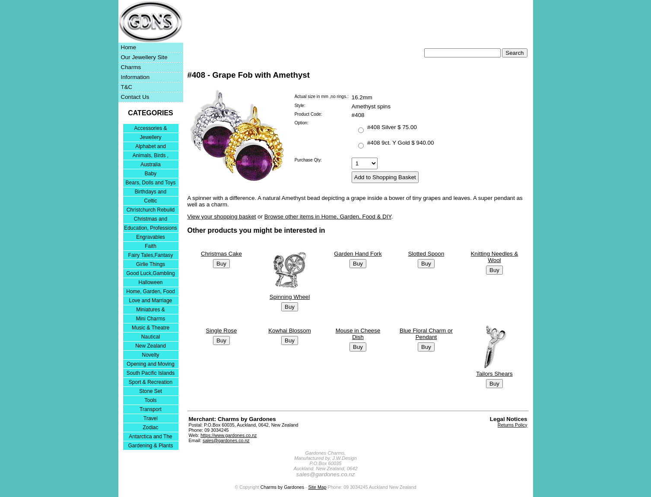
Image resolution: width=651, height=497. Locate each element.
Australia (150, 164)
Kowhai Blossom (289, 330)
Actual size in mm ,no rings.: (322, 96)
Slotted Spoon (426, 253)
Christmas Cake (221, 253)
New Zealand (150, 346)
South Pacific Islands (151, 373)
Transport (151, 409)
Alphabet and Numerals (150, 147)
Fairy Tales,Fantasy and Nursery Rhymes (150, 256)
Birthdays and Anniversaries (150, 192)
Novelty (150, 355)
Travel (150, 418)
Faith (150, 246)
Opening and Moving (151, 364)
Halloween (150, 282)
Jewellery (150, 137)
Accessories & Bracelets (150, 129)
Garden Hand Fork (357, 253)
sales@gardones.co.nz (226, 440)
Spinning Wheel (290, 297)
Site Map (317, 487)
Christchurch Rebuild (151, 210)
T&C (127, 87)
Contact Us (135, 97)
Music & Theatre (150, 328)
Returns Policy (512, 424)
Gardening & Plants (150, 446)
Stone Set (150, 391)
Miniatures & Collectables (150, 310)
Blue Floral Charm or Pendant (426, 333)
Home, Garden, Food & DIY (150, 292)
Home (129, 47)
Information (135, 77)
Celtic (150, 201)
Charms (131, 67)
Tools (150, 400)
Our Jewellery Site (144, 57)
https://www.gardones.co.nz (228, 435)
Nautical (150, 337)
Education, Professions (150, 228)
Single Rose (221, 330)
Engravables (150, 237)
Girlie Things (150, 264)
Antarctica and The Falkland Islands (150, 437)
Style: (300, 105)
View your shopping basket (221, 216)
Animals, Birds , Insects (150, 156)
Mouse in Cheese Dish (358, 333)
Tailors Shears (494, 373)
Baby (150, 174)
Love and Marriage (150, 301)
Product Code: (308, 114)
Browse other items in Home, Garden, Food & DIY (327, 216)
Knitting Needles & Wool (494, 256)
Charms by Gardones (282, 487)
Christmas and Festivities (150, 219)
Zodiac (150, 427)
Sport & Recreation (150, 382)
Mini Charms (150, 319)
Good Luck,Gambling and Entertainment (150, 274)
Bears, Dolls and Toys (151, 183)
